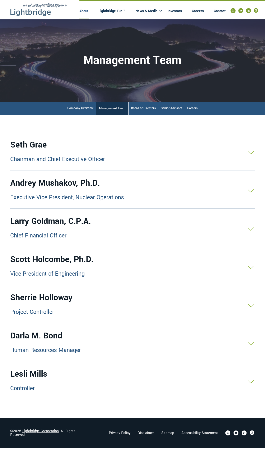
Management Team (112, 109)
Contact (220, 11)
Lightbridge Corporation (40, 431)
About (83, 11)
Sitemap (167, 434)
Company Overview (80, 109)
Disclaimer (146, 434)
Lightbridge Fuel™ (111, 11)
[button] (132, 152)
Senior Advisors (171, 109)
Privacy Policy (119, 434)
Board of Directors (143, 109)
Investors (175, 11)
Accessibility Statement (199, 434)
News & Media (146, 11)
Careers (198, 11)
